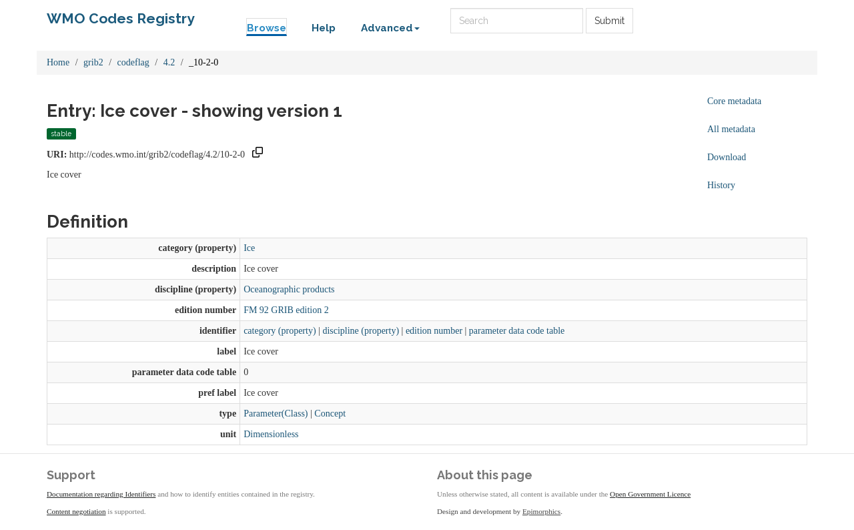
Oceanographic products (289, 289)
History (721, 185)
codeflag (133, 62)
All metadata (731, 129)
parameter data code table (516, 331)
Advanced (390, 28)
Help (324, 28)
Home (58, 62)
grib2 (93, 62)
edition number (434, 331)
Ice (249, 248)
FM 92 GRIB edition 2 (286, 310)
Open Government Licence (650, 494)
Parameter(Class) (276, 414)
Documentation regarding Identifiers (101, 494)
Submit (609, 20)
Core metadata (734, 101)
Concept (330, 414)
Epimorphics (541, 511)
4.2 (169, 62)
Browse (266, 28)
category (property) (280, 331)
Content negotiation (76, 511)
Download (726, 157)
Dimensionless (271, 434)
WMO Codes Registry (121, 18)
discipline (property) (360, 331)
